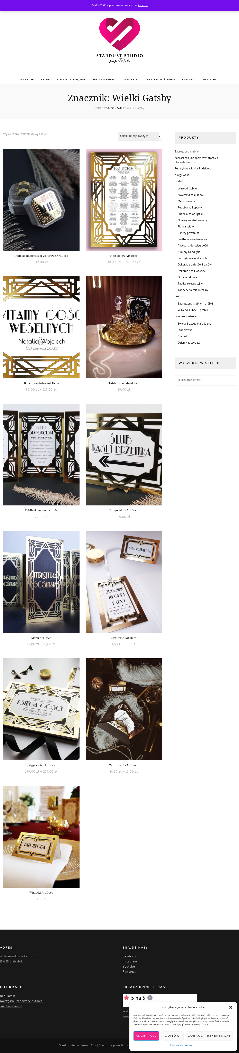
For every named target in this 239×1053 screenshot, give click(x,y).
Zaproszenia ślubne (187, 152)
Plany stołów (186, 227)
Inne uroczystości (185, 316)
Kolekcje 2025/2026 (71, 80)
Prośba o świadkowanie (192, 239)
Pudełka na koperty (190, 208)
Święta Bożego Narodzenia (194, 324)
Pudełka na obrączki (190, 214)
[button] (231, 1007)
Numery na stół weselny (193, 220)
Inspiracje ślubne (160, 80)
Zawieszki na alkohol (191, 195)
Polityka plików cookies (181, 1045)
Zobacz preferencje (209, 1036)
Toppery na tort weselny (193, 290)
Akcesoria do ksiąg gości (193, 246)
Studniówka (185, 330)
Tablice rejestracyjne (190, 284)
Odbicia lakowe (187, 277)
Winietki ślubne (187, 189)
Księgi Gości (182, 175)
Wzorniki (131, 80)
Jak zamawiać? (105, 80)
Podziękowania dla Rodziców (193, 169)
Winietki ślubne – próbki (193, 310)
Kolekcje (26, 80)
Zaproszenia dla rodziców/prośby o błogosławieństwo (197, 160)
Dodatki (179, 181)
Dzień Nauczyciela (189, 343)
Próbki (179, 296)
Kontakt (189, 80)
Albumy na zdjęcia (189, 252)
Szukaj (231, 380)
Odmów (172, 1036)
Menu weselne (186, 201)
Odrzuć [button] (143, 5)
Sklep (45, 80)
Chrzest (182, 336)
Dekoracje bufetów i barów (195, 265)
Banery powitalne (188, 233)
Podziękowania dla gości (193, 258)
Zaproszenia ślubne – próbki (195, 304)
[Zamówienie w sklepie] (140, 136)
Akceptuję (146, 1036)
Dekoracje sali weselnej (192, 271)
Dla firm (210, 80)
